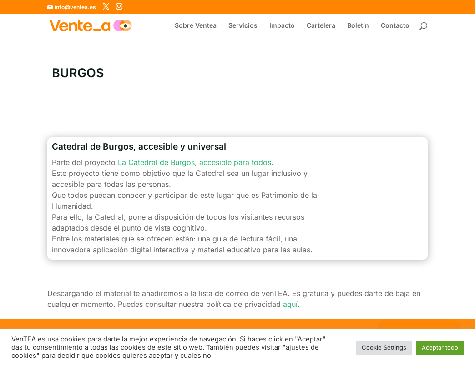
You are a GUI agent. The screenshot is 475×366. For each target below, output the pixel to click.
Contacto (395, 25)
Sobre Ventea (196, 25)
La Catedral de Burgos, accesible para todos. (195, 162)
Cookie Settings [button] (384, 347)
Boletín (358, 25)
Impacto (282, 25)
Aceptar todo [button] (440, 347)
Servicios (243, 25)
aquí (290, 304)
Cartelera (321, 25)
